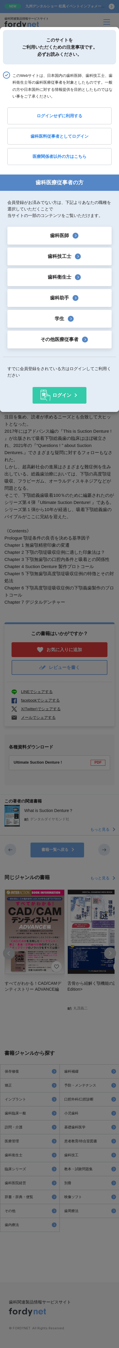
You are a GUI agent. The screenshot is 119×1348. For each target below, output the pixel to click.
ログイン (61, 395)
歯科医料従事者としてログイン (59, 136)
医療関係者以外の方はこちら (59, 156)
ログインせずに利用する (59, 115)
